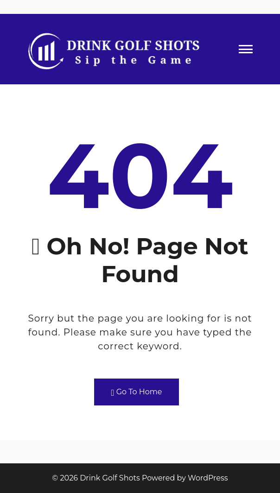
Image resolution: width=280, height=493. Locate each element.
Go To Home (136, 392)
